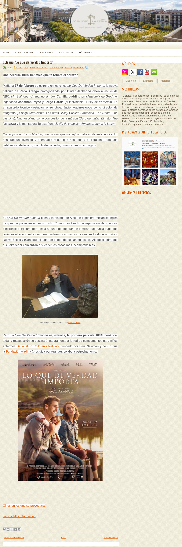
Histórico (165, 81)
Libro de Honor (24, 52)
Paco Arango (56, 67)
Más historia (87, 52)
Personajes (66, 52)
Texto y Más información (19, 516)
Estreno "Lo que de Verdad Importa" (28, 62)
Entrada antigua (111, 537)
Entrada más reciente (14, 537)
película (68, 67)
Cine (26, 67)
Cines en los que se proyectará (24, 505)
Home (6, 52)
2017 (20, 67)
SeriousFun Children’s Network (38, 346)
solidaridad (78, 67)
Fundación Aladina (39, 67)
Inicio (63, 537)
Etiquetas (148, 81)
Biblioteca (46, 52)
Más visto (131, 81)
